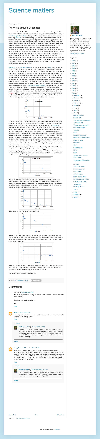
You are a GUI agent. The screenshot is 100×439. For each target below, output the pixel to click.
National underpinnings (79, 135)
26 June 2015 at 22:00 (38, 327)
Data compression (78, 115)
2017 (73, 83)
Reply (15, 306)
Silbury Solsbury (78, 174)
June (75, 110)
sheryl (15, 312)
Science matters (31, 10)
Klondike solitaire (25, 67)
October (76, 100)
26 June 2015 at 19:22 (24, 312)
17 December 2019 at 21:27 (31, 348)
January (76, 197)
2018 (73, 81)
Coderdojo (76, 142)
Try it (49, 67)
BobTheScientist (24, 327)
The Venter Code (78, 122)
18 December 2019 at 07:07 (40, 369)
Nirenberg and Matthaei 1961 (81, 137)
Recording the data (78, 186)
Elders (75, 152)
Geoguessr (12, 67)
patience (18, 38)
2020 (73, 76)
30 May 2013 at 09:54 (28, 292)
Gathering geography (79, 127)
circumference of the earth (37, 85)
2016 (73, 86)
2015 (73, 88)
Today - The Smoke (78, 166)
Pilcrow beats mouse (79, 169)
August (76, 105)
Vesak (75, 132)
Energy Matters (18, 348)
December (77, 95)
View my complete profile (77, 53)
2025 (73, 63)
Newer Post (12, 415)
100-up (75, 150)
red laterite (56, 125)
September (77, 103)
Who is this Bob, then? (79, 176)
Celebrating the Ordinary (80, 155)
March (76, 192)
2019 (73, 78)
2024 (73, 66)
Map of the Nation (78, 140)
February (76, 194)
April (75, 189)
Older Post (60, 415)
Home (36, 415)
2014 (73, 91)
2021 (73, 73)
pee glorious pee (78, 147)
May (75, 113)
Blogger (57, 429)
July (75, 108)
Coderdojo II (76, 130)
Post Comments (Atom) (23, 418)
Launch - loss (77, 117)
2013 (73, 93)
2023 (73, 68)
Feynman (76, 164)
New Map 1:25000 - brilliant (81, 179)
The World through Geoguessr (82, 120)
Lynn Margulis (77, 171)
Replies (18, 323)
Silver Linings (77, 157)
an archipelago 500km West (17, 36)
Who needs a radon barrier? (81, 125)
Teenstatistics (77, 184)
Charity (75, 145)
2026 (73, 61)
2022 (73, 71)
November (77, 98)
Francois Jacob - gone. (79, 181)
